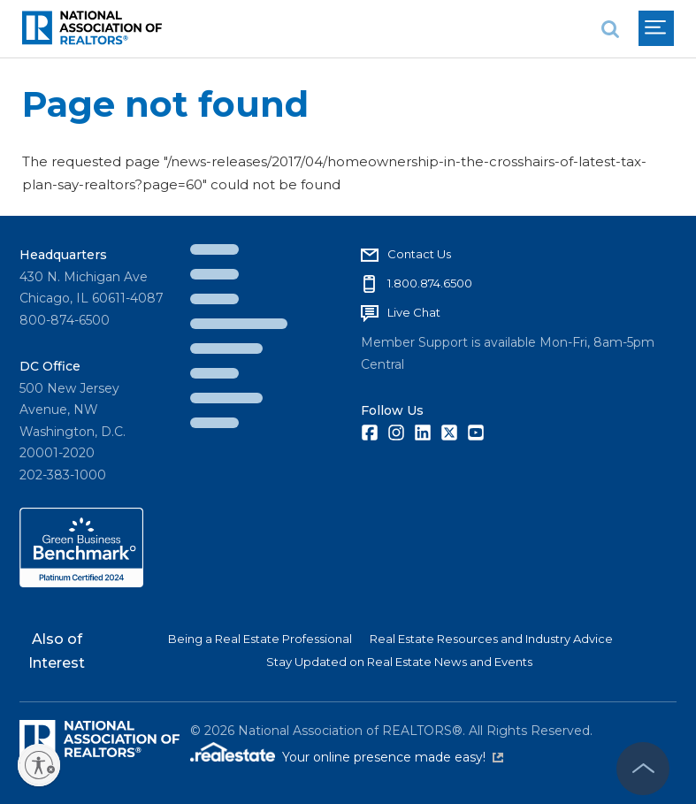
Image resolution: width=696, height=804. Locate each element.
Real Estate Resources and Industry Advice (491, 639)
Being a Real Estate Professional (260, 639)
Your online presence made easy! (392, 757)
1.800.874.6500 (429, 283)
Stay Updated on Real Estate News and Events (399, 662)
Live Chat (413, 312)
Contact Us (419, 254)
